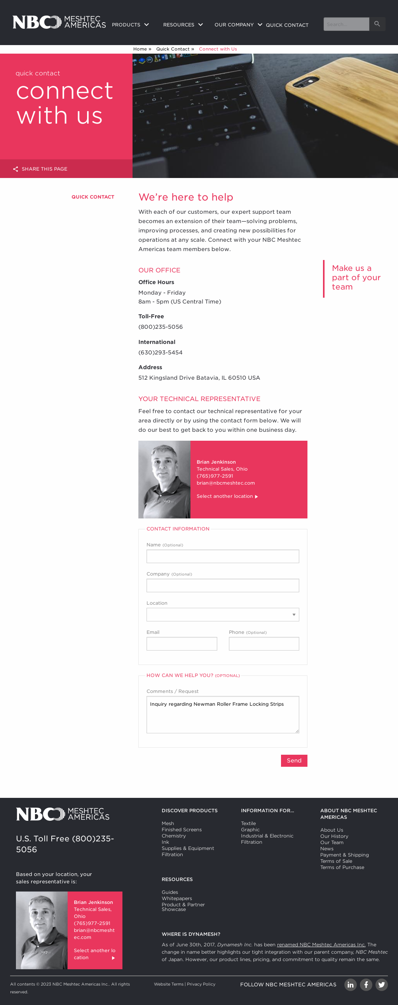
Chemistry (174, 836)
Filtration (172, 854)
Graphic (250, 829)
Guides (170, 892)
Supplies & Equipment (188, 848)
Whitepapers (177, 898)
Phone (264, 640)
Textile (248, 823)
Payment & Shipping (344, 855)
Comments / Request (223, 710)
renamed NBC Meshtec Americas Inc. (321, 944)
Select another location (228, 497)
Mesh (168, 823)
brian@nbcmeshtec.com (226, 483)
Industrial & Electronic (267, 836)
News (326, 848)
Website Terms (168, 984)
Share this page (39, 169)
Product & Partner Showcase (183, 907)
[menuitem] (131, 25)
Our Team (332, 842)
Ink (165, 842)
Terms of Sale (336, 861)
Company (223, 581)
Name (223, 552)
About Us (331, 830)
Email (182, 640)
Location (223, 610)
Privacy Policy (201, 984)
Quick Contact (173, 49)
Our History (334, 836)
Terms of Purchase (342, 867)
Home (140, 49)
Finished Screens (182, 829)
